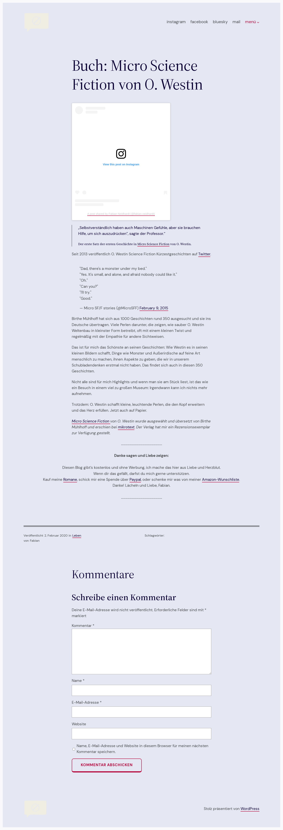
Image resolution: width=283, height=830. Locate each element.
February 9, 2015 (154, 308)
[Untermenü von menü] (258, 22)
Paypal (135, 479)
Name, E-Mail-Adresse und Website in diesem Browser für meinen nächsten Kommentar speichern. (142, 748)
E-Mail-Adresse (87, 702)
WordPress (250, 808)
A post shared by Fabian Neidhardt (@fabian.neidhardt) (121, 213)
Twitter (204, 254)
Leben (76, 535)
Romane (70, 479)
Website (79, 724)
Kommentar (83, 625)
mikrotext (126, 427)
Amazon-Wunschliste (220, 479)
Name (78, 680)
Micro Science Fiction (153, 244)
